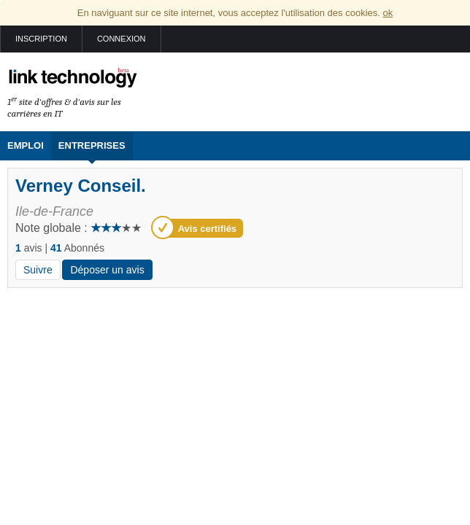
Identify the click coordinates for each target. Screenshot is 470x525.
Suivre (38, 270)
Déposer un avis (107, 270)
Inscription (41, 38)
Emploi (25, 145)
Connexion (121, 38)
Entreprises (92, 145)
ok (387, 12)
